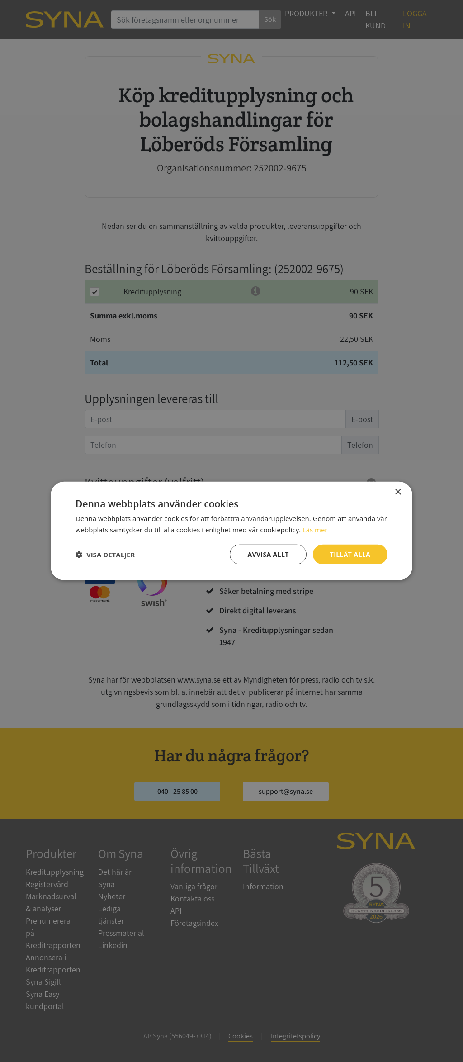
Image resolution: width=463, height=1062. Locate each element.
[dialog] (231, 531)
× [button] (397, 492)
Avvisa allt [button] (267, 554)
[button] (105, 554)
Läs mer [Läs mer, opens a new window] (315, 529)
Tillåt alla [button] (350, 554)
